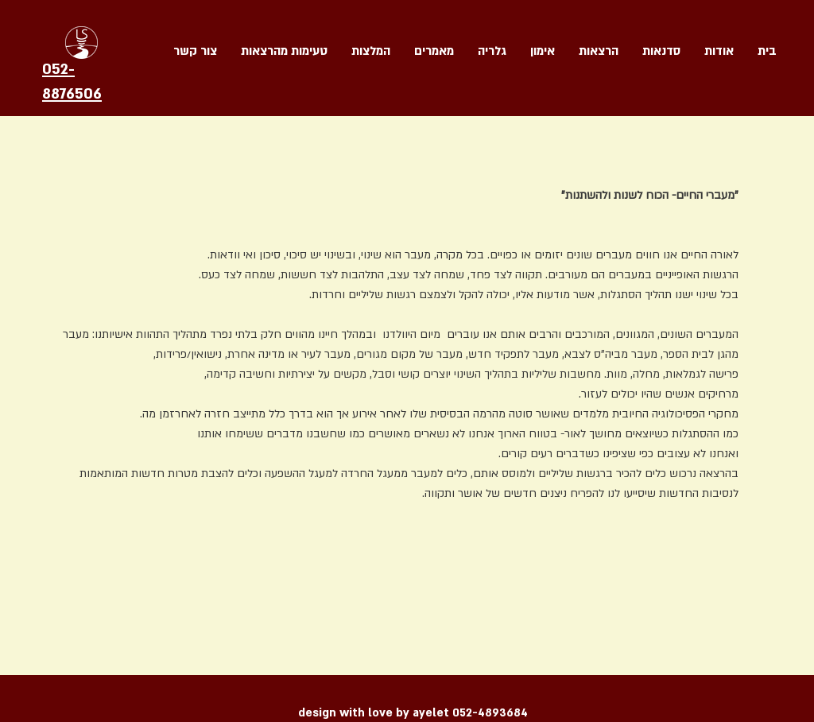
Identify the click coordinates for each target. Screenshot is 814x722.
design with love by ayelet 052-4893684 (413, 712)
